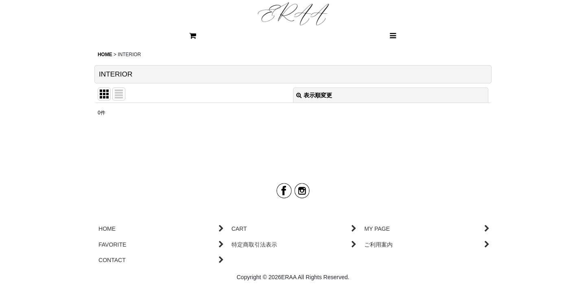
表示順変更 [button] (314, 95)
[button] (392, 35)
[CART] (193, 35)
